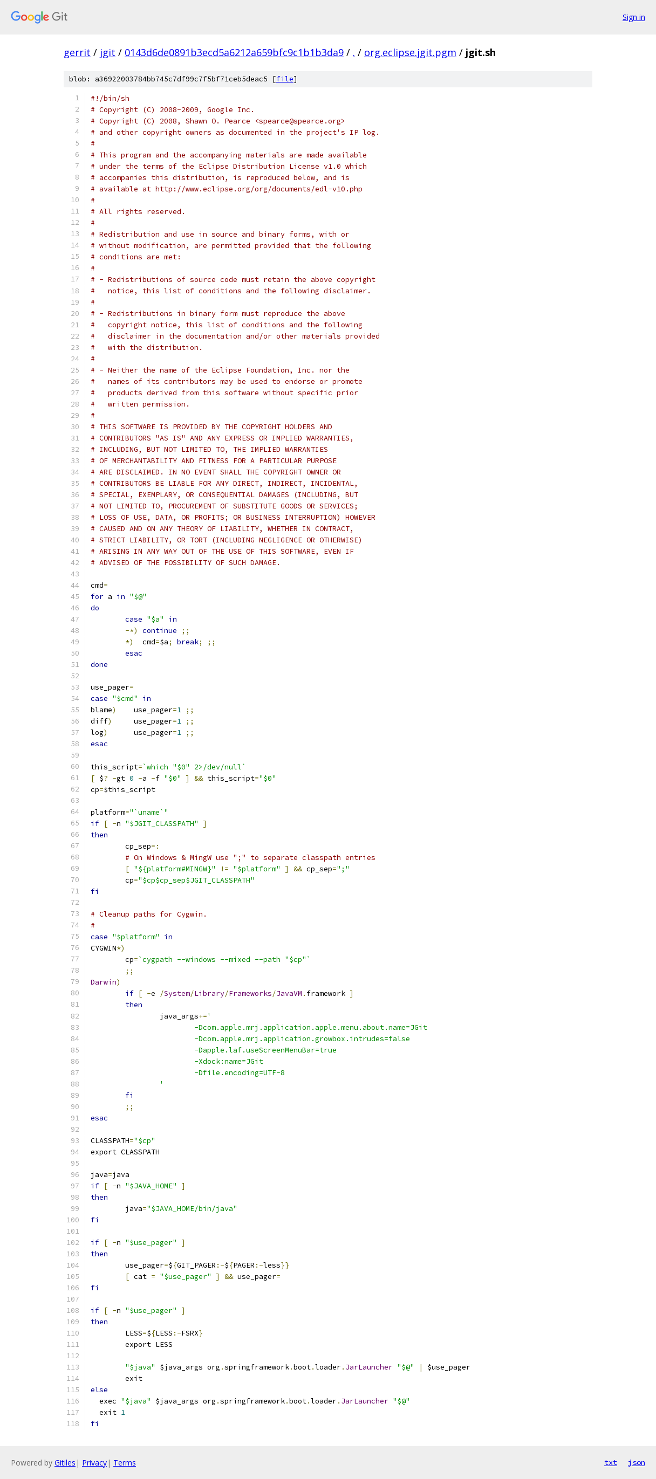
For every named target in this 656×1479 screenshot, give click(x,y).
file (284, 79)
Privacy (94, 1462)
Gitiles (65, 1462)
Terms (124, 1462)
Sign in (634, 17)
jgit (107, 52)
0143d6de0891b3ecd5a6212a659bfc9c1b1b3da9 (234, 52)
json (636, 1462)
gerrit (77, 52)
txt (610, 1462)
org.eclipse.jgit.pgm (410, 52)
